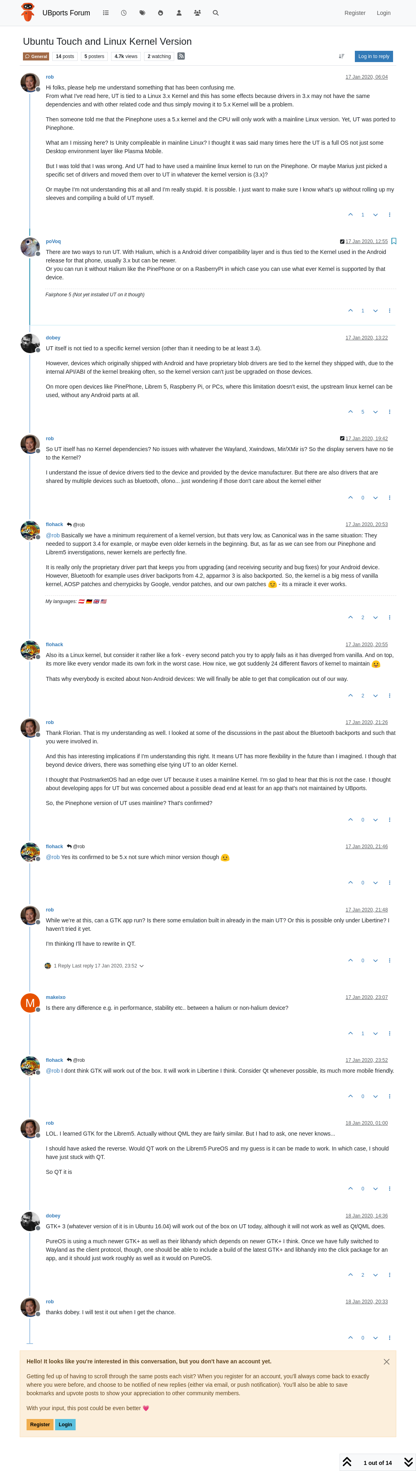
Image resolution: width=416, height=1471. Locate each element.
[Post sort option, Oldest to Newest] (341, 56)
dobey (53, 338)
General (36, 56)
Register (40, 1424)
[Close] (386, 1362)
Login (65, 1424)
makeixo (56, 997)
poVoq (53, 241)
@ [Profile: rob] (53, 535)
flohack (54, 524)
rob (50, 77)
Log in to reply (373, 56)
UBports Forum (67, 13)
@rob (76, 525)
